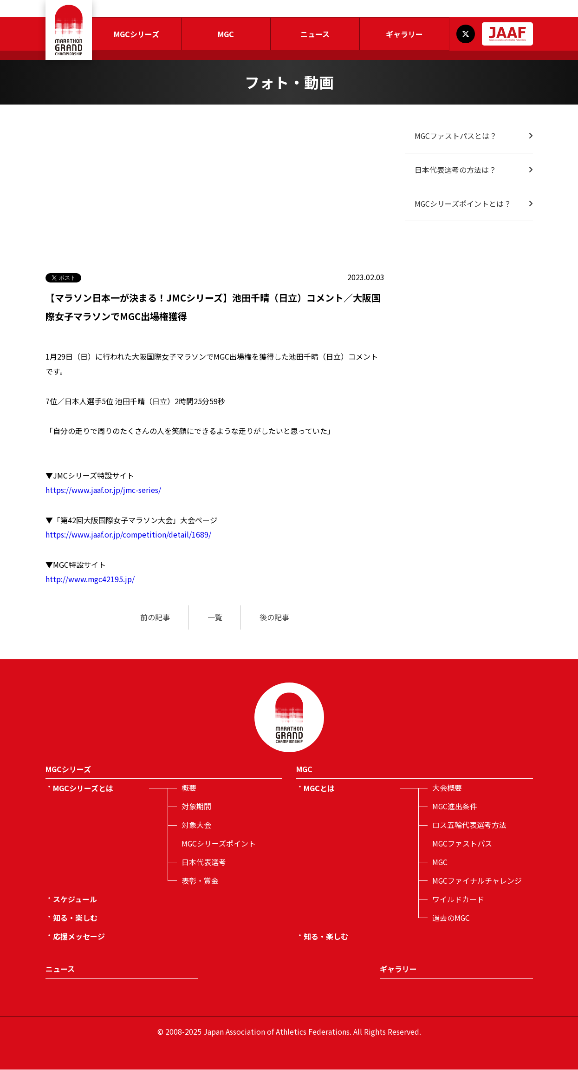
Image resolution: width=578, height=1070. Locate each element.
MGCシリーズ (136, 33)
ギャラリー (404, 33)
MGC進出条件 (455, 807)
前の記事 (155, 618)
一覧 (215, 618)
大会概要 (447, 788)
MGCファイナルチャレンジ (477, 881)
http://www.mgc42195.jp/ (90, 579)
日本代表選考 (204, 862)
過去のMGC (451, 918)
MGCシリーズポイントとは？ (463, 204)
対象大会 (196, 825)
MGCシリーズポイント (219, 844)
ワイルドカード (458, 900)
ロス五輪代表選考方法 (469, 825)
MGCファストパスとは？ (456, 136)
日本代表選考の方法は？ (455, 170)
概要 (189, 788)
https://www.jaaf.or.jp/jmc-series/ (103, 490)
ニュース (315, 33)
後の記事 (275, 618)
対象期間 (196, 807)
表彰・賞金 (200, 881)
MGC (226, 33)
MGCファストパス (462, 844)
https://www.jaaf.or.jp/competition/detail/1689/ (128, 535)
